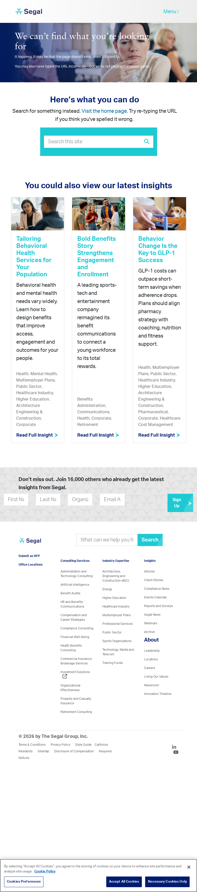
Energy (107, 589)
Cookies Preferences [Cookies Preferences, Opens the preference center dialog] (24, 881)
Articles (149, 571)
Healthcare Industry (115, 606)
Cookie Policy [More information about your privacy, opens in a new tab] (44, 871)
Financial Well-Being (74, 637)
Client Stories (153, 580)
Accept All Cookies (124, 881)
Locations (151, 659)
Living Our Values (156, 676)
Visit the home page (104, 111)
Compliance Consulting (76, 628)
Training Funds (112, 662)
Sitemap (43, 751)
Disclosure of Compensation (74, 751)
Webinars (150, 623)
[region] (98, 875)
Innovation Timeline (157, 693)
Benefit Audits (70, 593)
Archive (149, 631)
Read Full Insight (37, 435)
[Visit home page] (30, 543)
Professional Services (117, 623)
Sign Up (183, 503)
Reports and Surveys (158, 606)
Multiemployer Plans (116, 615)
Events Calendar (155, 597)
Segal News (152, 614)
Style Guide (83, 744)
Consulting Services (74, 560)
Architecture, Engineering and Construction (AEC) (115, 576)
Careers (149, 668)
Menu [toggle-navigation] (171, 11)
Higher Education (114, 597)
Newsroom (151, 685)
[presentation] (155, 500)
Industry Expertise (115, 560)
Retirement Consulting (76, 711)
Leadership (152, 650)
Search (150, 540)
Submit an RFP (29, 556)
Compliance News (156, 588)
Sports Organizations (116, 641)
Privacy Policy (60, 744)
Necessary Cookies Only (167, 881)
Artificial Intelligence (74, 584)
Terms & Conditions (32, 744)
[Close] (188, 867)
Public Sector (112, 632)
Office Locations (30, 564)
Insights (150, 560)
